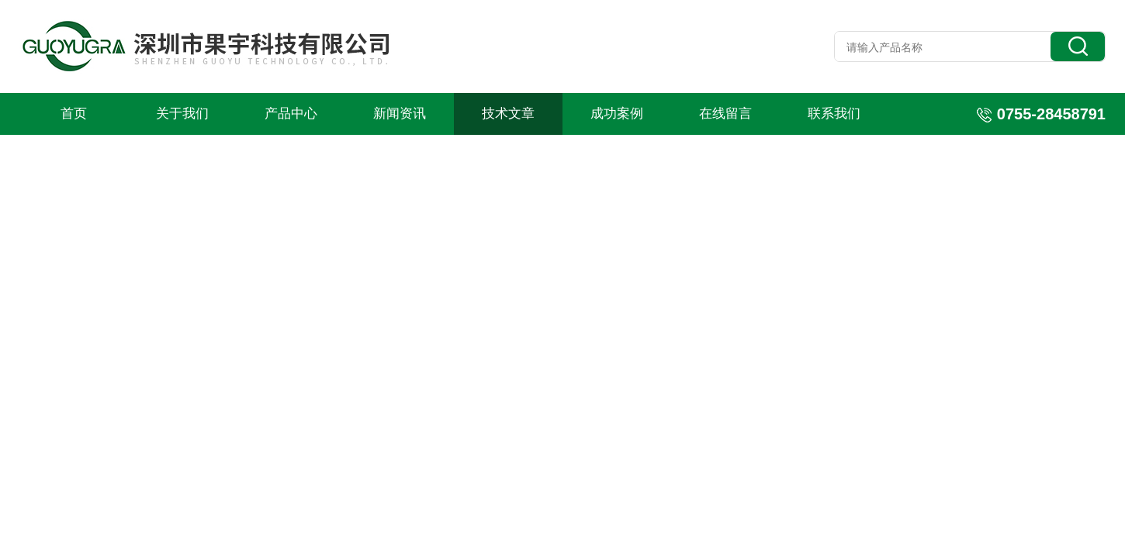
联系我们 (834, 113)
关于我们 (182, 113)
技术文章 (508, 113)
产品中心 (291, 113)
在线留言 (725, 113)
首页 (74, 113)
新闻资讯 (399, 113)
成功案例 (616, 113)
